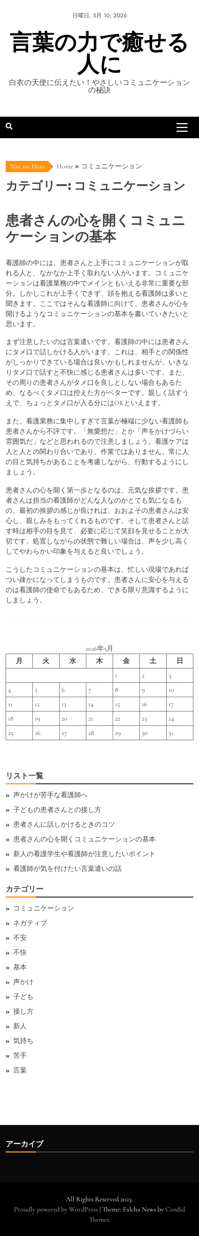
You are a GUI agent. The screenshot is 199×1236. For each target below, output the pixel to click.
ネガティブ (30, 923)
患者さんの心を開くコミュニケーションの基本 (84, 839)
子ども (23, 996)
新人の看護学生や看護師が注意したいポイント (84, 854)
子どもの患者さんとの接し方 (57, 809)
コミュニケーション (43, 908)
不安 (20, 938)
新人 (20, 1026)
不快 (20, 952)
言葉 (20, 1070)
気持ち (23, 1041)
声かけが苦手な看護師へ (50, 795)
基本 (20, 967)
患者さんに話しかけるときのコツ (64, 824)
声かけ (23, 982)
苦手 (20, 1055)
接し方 (23, 1011)
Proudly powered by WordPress (57, 1209)
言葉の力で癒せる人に (99, 53)
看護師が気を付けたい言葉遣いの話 (67, 868)
